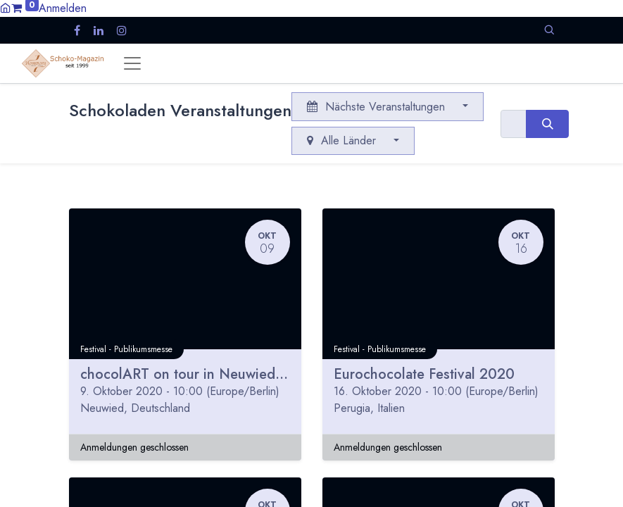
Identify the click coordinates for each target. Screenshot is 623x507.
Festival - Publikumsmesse (126, 349)
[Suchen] (547, 124)
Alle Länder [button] (343, 140)
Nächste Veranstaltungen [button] (377, 107)
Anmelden (63, 8)
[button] (549, 30)
